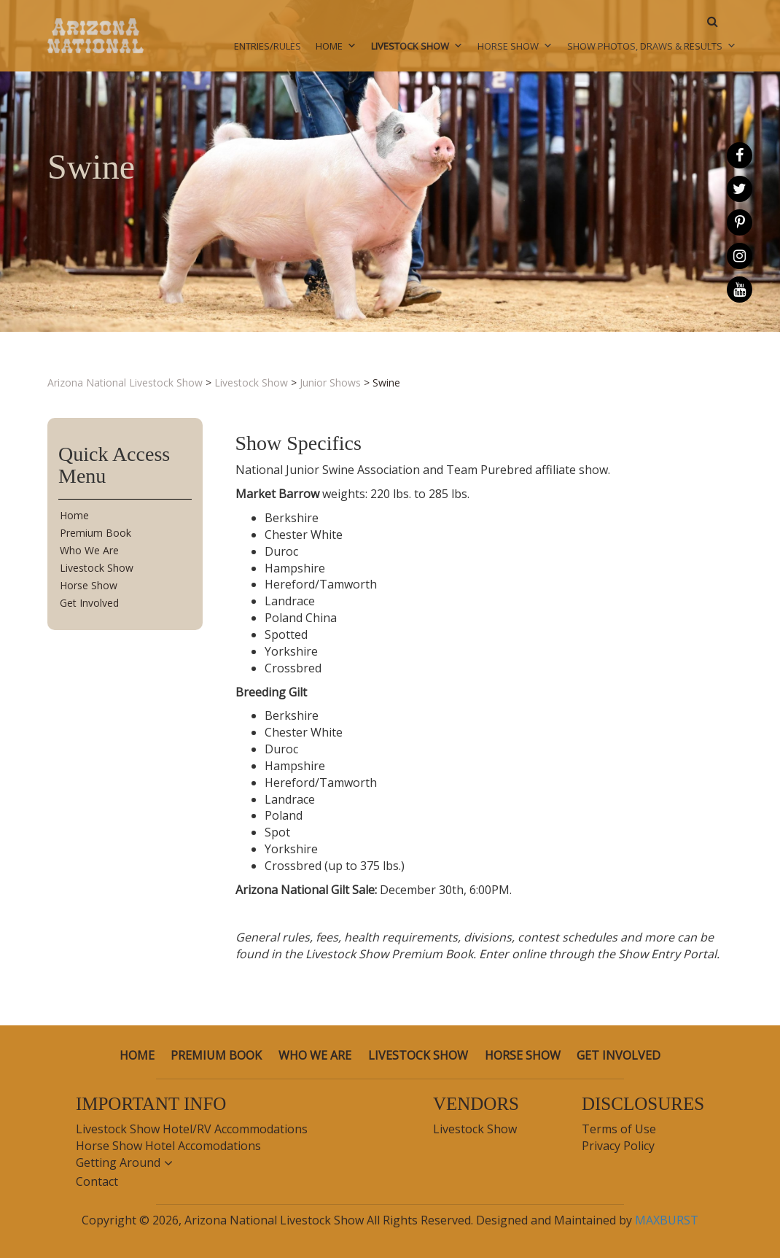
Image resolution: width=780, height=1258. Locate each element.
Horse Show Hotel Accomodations (168, 1146)
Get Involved (89, 603)
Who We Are (89, 550)
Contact (97, 1181)
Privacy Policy (618, 1146)
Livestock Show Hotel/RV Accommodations (192, 1129)
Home (336, 46)
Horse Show (515, 46)
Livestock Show (417, 46)
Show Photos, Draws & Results (651, 46)
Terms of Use (619, 1129)
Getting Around (118, 1162)
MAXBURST (666, 1220)
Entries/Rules (267, 46)
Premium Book (95, 533)
